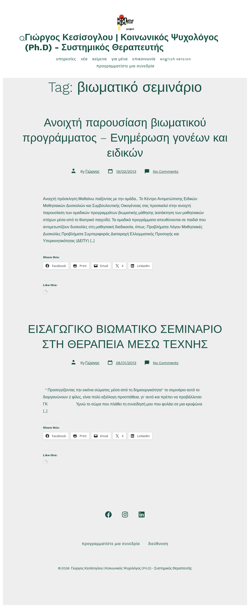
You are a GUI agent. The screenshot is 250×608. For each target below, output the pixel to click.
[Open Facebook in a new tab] (108, 514)
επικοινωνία (144, 59)
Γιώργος (92, 171)
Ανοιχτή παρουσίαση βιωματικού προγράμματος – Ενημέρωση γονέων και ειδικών (125, 137)
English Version (175, 59)
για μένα (120, 59)
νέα (84, 59)
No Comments (165, 171)
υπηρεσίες (66, 59)
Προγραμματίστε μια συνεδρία (125, 66)
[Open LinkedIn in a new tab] (141, 514)
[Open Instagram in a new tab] (125, 514)
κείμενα (99, 59)
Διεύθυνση (158, 543)
